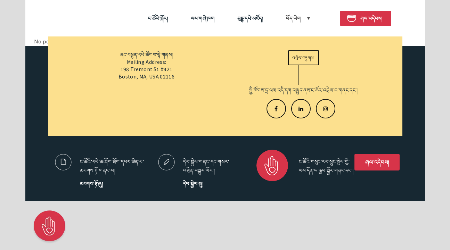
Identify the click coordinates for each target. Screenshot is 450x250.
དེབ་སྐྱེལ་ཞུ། (193, 183)
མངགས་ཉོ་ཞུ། (91, 183)
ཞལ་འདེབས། (377, 162)
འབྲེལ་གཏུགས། (303, 58)
